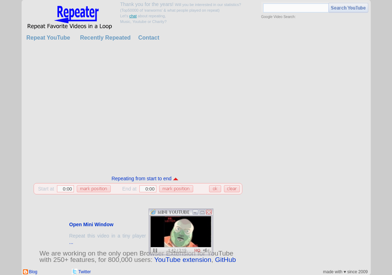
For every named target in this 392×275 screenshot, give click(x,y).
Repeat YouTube (48, 38)
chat (133, 16)
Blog (33, 271)
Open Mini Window (91, 224)
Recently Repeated (105, 38)
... (71, 242)
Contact (149, 38)
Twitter (85, 271)
